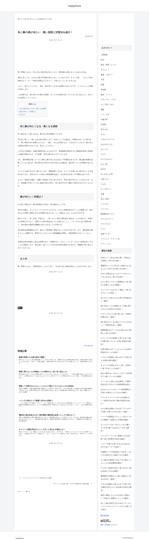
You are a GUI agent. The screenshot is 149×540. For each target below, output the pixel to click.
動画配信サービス (107, 214)
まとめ (22, 114)
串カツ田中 (105, 199)
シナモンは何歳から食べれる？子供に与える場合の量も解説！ (116, 358)
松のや (103, 169)
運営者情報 (104, 515)
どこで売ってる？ (107, 104)
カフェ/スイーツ (107, 219)
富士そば (104, 129)
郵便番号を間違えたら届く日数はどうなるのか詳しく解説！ (116, 477)
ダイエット (105, 70)
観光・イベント (107, 95)
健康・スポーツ (107, 75)
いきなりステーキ (107, 139)
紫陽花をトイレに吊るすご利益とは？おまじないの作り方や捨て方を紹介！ (116, 267)
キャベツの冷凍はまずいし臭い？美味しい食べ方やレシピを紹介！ (116, 366)
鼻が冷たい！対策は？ (27, 111)
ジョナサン (105, 204)
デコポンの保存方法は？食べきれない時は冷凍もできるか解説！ (116, 469)
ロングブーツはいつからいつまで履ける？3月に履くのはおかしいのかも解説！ (115, 428)
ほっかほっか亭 (107, 174)
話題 (102, 85)
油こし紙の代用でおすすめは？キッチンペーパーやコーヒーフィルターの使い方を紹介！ (116, 506)
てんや (103, 184)
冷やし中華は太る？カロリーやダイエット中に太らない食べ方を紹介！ (116, 275)
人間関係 (104, 55)
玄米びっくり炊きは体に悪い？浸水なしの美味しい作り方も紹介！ (116, 259)
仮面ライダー (106, 234)
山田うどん (105, 179)
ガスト (103, 134)
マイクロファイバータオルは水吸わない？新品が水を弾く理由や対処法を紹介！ (115, 401)
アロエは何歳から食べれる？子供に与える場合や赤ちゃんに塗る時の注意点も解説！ (116, 487)
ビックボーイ (106, 189)
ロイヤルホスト (107, 159)
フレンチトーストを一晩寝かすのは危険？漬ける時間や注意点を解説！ (115, 437)
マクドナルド (106, 224)
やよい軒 (104, 164)
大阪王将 (104, 119)
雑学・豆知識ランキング (108, 524)
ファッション (106, 244)
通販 (102, 109)
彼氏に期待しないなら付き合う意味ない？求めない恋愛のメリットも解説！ (115, 496)
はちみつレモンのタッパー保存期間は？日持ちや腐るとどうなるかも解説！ (116, 391)
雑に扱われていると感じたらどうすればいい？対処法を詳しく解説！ (116, 323)
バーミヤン (105, 209)
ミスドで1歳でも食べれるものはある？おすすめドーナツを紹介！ (116, 445)
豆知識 (103, 90)
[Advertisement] (56, 55)
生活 (20, 307)
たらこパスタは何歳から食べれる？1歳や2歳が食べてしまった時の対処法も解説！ (116, 341)
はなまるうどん (107, 144)
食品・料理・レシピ (108, 65)
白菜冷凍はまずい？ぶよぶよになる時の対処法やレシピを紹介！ (116, 350)
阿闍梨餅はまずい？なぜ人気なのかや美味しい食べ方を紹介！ (116, 331)
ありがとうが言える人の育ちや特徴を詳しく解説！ (116, 299)
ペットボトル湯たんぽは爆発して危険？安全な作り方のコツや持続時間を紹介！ (116, 382)
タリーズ (104, 149)
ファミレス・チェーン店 (110, 239)
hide (34, 104)
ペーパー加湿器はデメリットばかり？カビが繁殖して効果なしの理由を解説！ (116, 418)
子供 (102, 80)
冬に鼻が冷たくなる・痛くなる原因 (32, 109)
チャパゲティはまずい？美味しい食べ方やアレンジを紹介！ (116, 291)
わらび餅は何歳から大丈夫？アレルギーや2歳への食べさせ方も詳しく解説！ (116, 410)
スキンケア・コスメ (108, 100)
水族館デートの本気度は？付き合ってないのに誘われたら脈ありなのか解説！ (116, 453)
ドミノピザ (105, 114)
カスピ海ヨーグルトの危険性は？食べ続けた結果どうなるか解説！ (116, 283)
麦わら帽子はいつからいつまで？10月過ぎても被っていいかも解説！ (116, 374)
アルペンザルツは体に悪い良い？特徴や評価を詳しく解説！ (116, 315)
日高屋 (103, 124)
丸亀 (102, 194)
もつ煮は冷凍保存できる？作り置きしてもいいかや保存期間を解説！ (116, 461)
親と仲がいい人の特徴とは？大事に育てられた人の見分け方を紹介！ (116, 307)
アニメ (103, 229)
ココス (103, 154)
